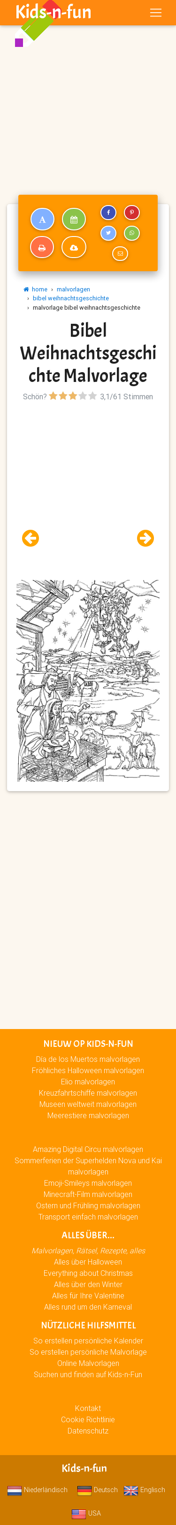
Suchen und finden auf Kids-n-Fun (88, 1374)
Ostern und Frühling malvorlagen (88, 1205)
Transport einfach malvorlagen (88, 1216)
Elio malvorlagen (88, 1081)
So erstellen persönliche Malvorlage (88, 1352)
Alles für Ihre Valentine (88, 1295)
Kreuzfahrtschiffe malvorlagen (88, 1093)
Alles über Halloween (88, 1261)
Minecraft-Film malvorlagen (88, 1194)
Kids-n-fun (53, 12)
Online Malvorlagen (88, 1363)
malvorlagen (73, 289)
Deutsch (97, 1490)
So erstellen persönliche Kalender (88, 1340)
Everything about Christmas (88, 1273)
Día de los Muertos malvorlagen (88, 1059)
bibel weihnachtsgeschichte (71, 298)
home (35, 289)
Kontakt (88, 1408)
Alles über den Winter (88, 1284)
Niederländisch (37, 1490)
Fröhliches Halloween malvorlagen (88, 1070)
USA (86, 1513)
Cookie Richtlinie (88, 1419)
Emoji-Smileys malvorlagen (88, 1183)
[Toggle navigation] (155, 13)
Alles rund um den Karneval (88, 1307)
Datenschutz (88, 1430)
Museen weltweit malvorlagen (88, 1104)
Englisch (144, 1490)
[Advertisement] (88, 92)
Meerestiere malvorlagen (88, 1115)
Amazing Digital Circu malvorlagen (88, 1149)
